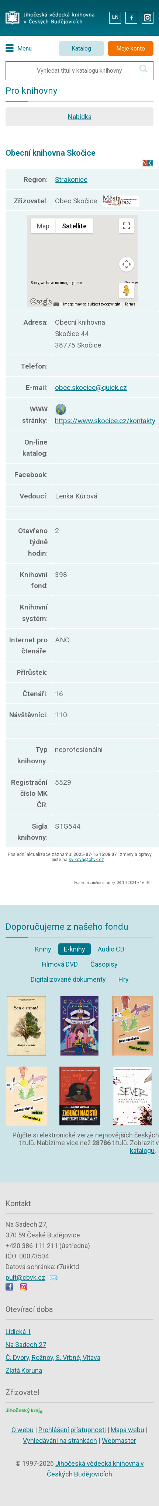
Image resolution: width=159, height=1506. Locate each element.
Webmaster (119, 1440)
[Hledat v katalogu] (143, 68)
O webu (22, 1430)
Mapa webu (127, 1430)
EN (115, 17)
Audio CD (111, 949)
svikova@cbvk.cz (86, 859)
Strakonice (71, 179)
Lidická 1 (18, 1332)
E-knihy (74, 949)
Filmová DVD (60, 964)
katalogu (142, 1150)
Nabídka (79, 117)
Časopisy (104, 964)
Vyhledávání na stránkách (60, 1440)
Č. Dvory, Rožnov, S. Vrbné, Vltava (53, 1357)
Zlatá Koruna (24, 1370)
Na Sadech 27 (26, 1344)
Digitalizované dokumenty (68, 979)
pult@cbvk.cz (25, 1277)
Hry (123, 979)
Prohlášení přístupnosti (72, 1430)
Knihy (43, 949)
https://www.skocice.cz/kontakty (105, 421)
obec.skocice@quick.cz (91, 387)
